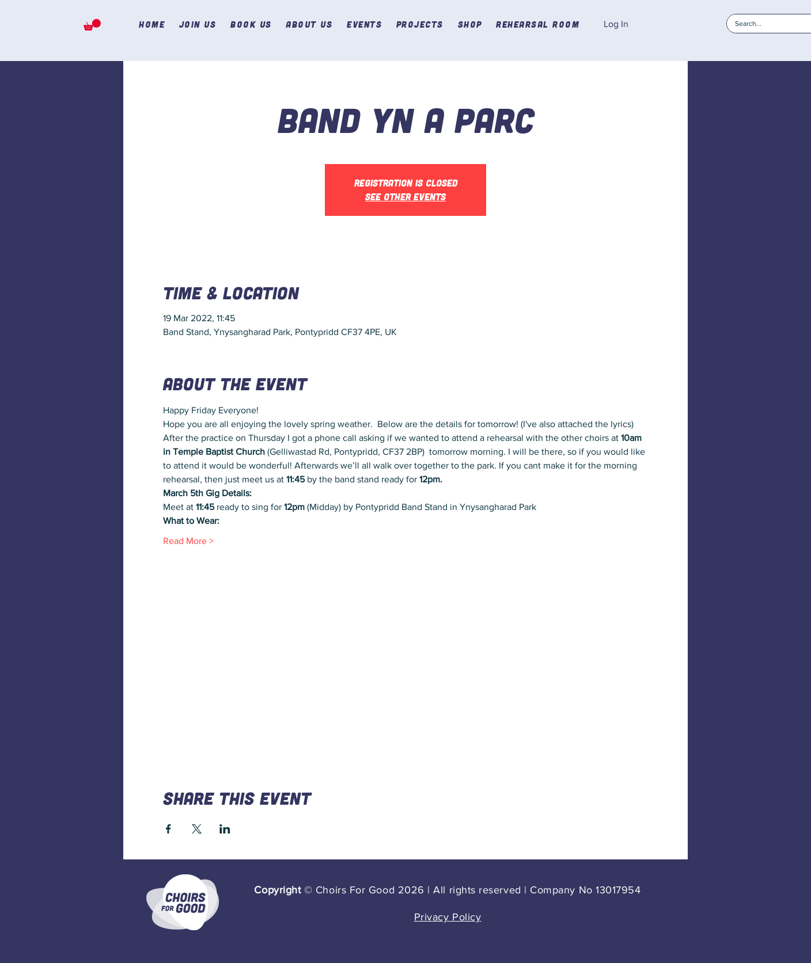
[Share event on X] (196, 828)
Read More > (188, 541)
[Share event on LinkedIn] (224, 828)
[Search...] (768, 23)
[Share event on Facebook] (168, 828)
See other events (405, 196)
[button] (92, 25)
